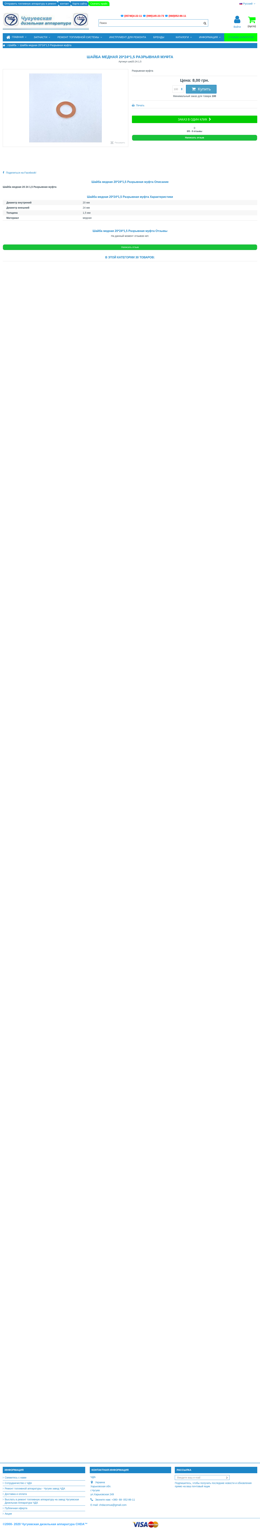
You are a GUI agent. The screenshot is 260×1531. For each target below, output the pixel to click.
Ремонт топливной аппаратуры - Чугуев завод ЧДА (35, 1488)
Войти (237, 26)
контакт (64, 3)
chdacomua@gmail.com (112, 1504)
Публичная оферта (16, 1508)
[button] (42, 37)
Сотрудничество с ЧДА (18, 1483)
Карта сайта (79, 3)
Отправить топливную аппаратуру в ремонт (30, 3)
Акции (8, 1513)
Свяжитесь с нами (15, 1477)
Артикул (123, 61)
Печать (140, 105)
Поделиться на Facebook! (21, 172)
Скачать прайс (98, 3)
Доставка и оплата (16, 1494)
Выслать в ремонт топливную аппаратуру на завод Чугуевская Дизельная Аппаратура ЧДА (42, 1501)
